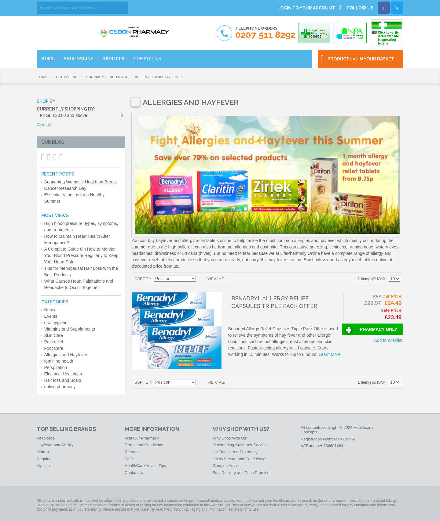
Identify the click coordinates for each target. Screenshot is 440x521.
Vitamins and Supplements (69, 329)
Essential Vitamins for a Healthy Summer (74, 198)
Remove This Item (122, 115)
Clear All (45, 124)
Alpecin (43, 465)
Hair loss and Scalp (62, 380)
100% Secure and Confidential (239, 459)
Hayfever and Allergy (55, 445)
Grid (231, 279)
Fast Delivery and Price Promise (241, 472)
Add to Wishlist (388, 340)
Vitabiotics (46, 438)
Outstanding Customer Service (240, 445)
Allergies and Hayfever (65, 354)
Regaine (44, 459)
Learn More (330, 354)
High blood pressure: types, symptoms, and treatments (81, 226)
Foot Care (53, 348)
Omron (43, 452)
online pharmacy (60, 386)
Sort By (142, 279)
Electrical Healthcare (63, 373)
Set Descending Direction (201, 279)
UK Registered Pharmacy (235, 452)
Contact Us (134, 472)
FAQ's (130, 459)
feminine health (58, 361)
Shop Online (65, 77)
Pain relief (53, 341)
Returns (132, 452)
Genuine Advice (226, 465)
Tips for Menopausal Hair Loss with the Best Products (81, 271)
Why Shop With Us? (230, 438)
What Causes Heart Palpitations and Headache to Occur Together (78, 284)
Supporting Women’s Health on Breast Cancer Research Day (80, 185)
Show (379, 279)
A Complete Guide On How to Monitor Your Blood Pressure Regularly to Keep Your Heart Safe (81, 255)
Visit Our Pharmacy (142, 438)
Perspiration (55, 367)
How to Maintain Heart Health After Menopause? (77, 239)
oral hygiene (56, 322)
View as (215, 279)
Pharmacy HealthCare (106, 77)
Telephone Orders (265, 33)
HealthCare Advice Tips (145, 465)
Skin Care (53, 335)
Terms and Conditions (144, 445)
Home (42, 77)
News (49, 309)
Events (50, 316)
